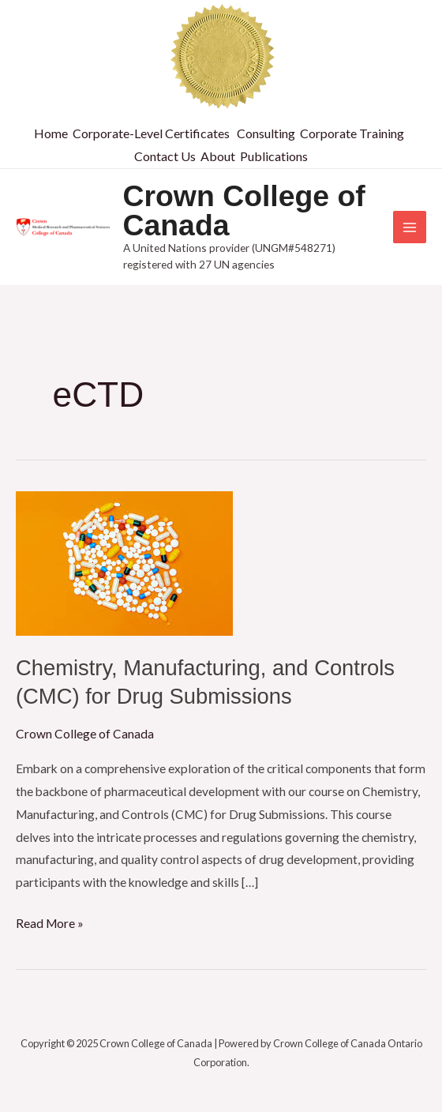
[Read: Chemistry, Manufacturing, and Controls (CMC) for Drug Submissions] (124, 561)
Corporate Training (352, 133)
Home (51, 133)
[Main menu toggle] (409, 227)
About (217, 155)
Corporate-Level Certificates (151, 133)
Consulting (266, 133)
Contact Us (165, 155)
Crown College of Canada (244, 210)
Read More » (50, 921)
